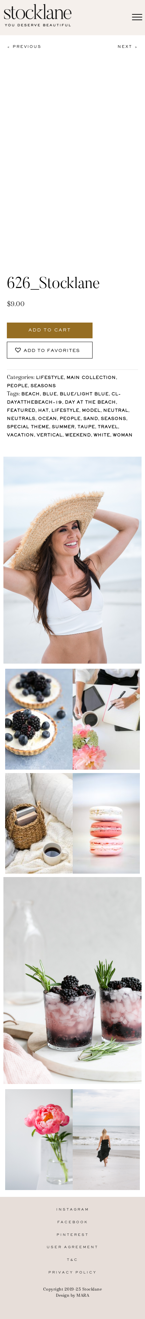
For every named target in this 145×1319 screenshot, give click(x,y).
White (102, 436)
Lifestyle (50, 378)
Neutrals (21, 419)
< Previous (24, 47)
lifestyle (65, 411)
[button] (50, 350)
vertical (49, 436)
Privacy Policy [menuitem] (72, 1272)
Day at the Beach (90, 403)
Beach (30, 394)
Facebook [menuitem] (72, 1222)
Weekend (78, 436)
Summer (63, 427)
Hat (43, 411)
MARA (82, 1295)
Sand (90, 419)
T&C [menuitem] (72, 1260)
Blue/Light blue (84, 394)
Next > (128, 47)
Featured (21, 411)
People (17, 386)
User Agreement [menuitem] (72, 1247)
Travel (108, 427)
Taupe (86, 427)
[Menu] (137, 17)
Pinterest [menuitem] (73, 1235)
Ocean (47, 419)
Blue (50, 394)
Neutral (115, 411)
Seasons (43, 386)
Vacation (20, 436)
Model (91, 411)
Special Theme (28, 427)
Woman (123, 436)
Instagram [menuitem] (72, 1209)
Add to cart (49, 330)
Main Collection (91, 378)
